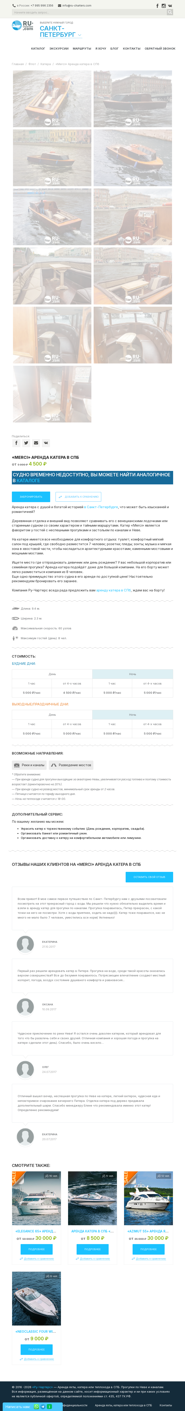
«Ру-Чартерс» (42, 1387)
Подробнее (36, 1249)
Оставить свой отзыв (149, 877)
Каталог (38, 48)
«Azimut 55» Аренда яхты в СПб (155, 1231)
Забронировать (31, 496)
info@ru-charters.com (76, 5)
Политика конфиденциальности (66, 1405)
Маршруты (82, 48)
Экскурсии (59, 48)
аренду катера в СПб (113, 590)
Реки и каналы (33, 765)
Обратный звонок (160, 48)
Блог (114, 48)
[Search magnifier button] (170, 12)
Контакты (131, 48)
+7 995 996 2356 (41, 5)
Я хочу (100, 48)
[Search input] (89, 12)
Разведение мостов (75, 765)
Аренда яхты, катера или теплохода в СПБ (123, 1405)
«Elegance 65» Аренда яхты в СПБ (45, 1231)
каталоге (28, 480)
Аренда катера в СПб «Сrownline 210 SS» (107, 1231)
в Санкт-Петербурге (101, 507)
